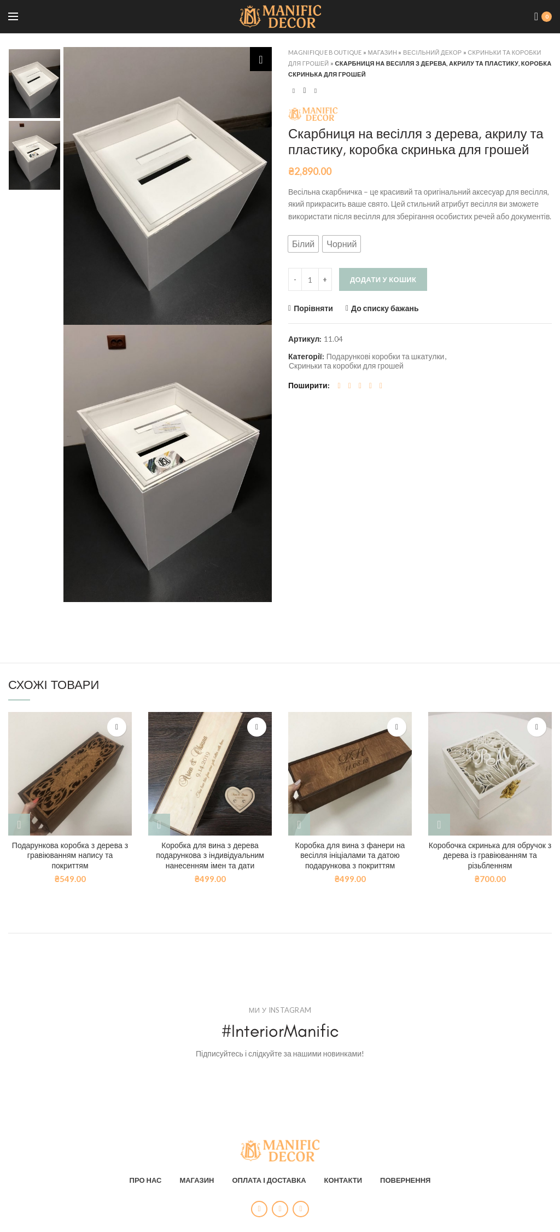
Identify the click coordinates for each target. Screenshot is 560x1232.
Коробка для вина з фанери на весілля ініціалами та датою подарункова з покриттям (350, 855)
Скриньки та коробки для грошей (346, 365)
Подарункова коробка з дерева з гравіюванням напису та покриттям (70, 855)
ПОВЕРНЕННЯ (405, 1174)
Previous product (294, 90)
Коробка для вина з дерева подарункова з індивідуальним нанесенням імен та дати (210, 855)
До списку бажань (385, 308)
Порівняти (313, 308)
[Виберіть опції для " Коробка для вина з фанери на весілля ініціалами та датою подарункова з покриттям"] (299, 825)
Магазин (383, 52)
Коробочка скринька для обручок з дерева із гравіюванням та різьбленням (490, 855)
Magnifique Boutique (325, 52)
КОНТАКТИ (343, 1174)
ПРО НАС (146, 1174)
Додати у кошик (383, 279)
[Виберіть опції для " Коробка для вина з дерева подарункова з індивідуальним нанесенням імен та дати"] (159, 825)
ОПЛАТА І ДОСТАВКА (269, 1174)
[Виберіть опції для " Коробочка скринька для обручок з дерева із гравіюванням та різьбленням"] (439, 825)
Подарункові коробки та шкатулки (385, 356)
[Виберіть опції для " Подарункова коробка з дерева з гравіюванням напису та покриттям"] (19, 825)
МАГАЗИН (196, 1174)
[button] (303, 244)
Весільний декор (432, 52)
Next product (315, 90)
